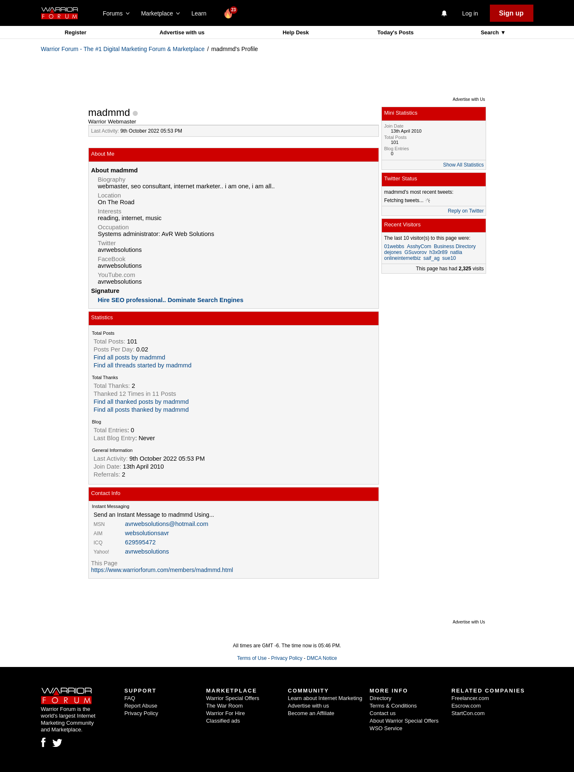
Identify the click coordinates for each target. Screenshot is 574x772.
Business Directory (455, 246)
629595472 (140, 542)
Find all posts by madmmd (129, 357)
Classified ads (223, 721)
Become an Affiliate (311, 713)
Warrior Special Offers (232, 698)
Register (75, 32)
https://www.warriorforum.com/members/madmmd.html (162, 570)
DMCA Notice (322, 658)
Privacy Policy (286, 658)
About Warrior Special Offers (404, 721)
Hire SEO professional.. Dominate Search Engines (171, 300)
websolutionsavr (147, 533)
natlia (456, 252)
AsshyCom (419, 246)
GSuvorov (415, 252)
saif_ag (431, 258)
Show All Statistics (463, 165)
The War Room (224, 706)
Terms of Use (252, 658)
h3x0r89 (439, 252)
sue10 (449, 258)
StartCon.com (467, 713)
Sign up (511, 13)
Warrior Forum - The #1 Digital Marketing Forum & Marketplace (123, 49)
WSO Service (386, 728)
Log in (470, 13)
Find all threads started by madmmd (143, 365)
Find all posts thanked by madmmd (141, 409)
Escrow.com (466, 706)
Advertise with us (182, 32)
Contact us (383, 713)
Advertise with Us (469, 99)
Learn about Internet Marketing (325, 698)
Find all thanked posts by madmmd (141, 401)
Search (490, 32)
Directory (380, 698)
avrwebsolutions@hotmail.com (166, 524)
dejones (393, 252)
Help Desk (296, 32)
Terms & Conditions (393, 706)
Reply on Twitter (466, 211)
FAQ (129, 698)
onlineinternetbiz (402, 258)
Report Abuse (140, 706)
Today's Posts (395, 32)
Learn (201, 13)
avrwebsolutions (147, 551)
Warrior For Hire (225, 713)
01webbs (394, 246)
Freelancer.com (470, 698)
